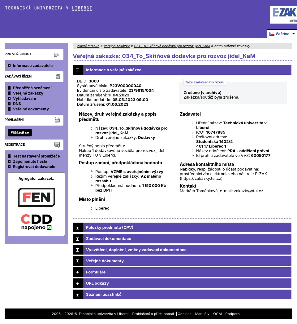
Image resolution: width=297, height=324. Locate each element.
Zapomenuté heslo (30, 161)
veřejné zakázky (117, 46)
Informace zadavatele (33, 65)
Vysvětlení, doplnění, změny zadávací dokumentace (136, 249)
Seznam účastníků (104, 294)
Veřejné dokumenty (31, 109)
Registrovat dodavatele (34, 166)
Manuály (202, 314)
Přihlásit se (20, 132)
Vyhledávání (24, 98)
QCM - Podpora (226, 314)
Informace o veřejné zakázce (113, 70)
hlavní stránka (88, 46)
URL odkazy (97, 283)
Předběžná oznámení (32, 88)
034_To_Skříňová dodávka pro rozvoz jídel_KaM (172, 46)
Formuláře (95, 272)
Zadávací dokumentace (108, 238)
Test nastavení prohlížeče (36, 156)
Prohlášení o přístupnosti (153, 314)
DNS (17, 103)
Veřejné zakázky (28, 93)
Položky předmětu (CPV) (109, 227)
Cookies (184, 314)
